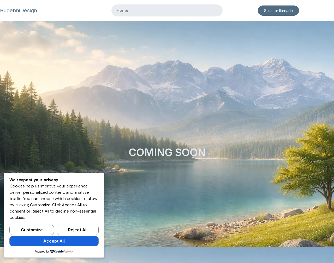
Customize (32, 229)
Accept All (54, 241)
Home (122, 10)
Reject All (77, 229)
